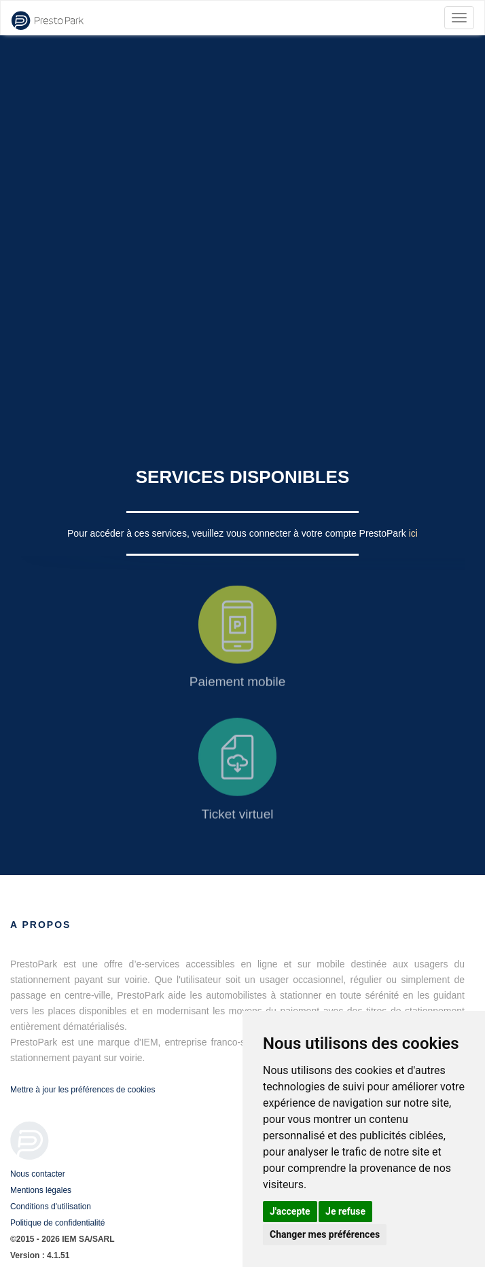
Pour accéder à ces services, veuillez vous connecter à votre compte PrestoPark (238, 533)
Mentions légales (40, 1190)
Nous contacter (37, 1174)
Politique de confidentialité (57, 1223)
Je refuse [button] (345, 1211)
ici (413, 533)
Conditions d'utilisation (50, 1206)
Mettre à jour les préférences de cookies (82, 1089)
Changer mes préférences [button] (325, 1234)
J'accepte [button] (290, 1211)
